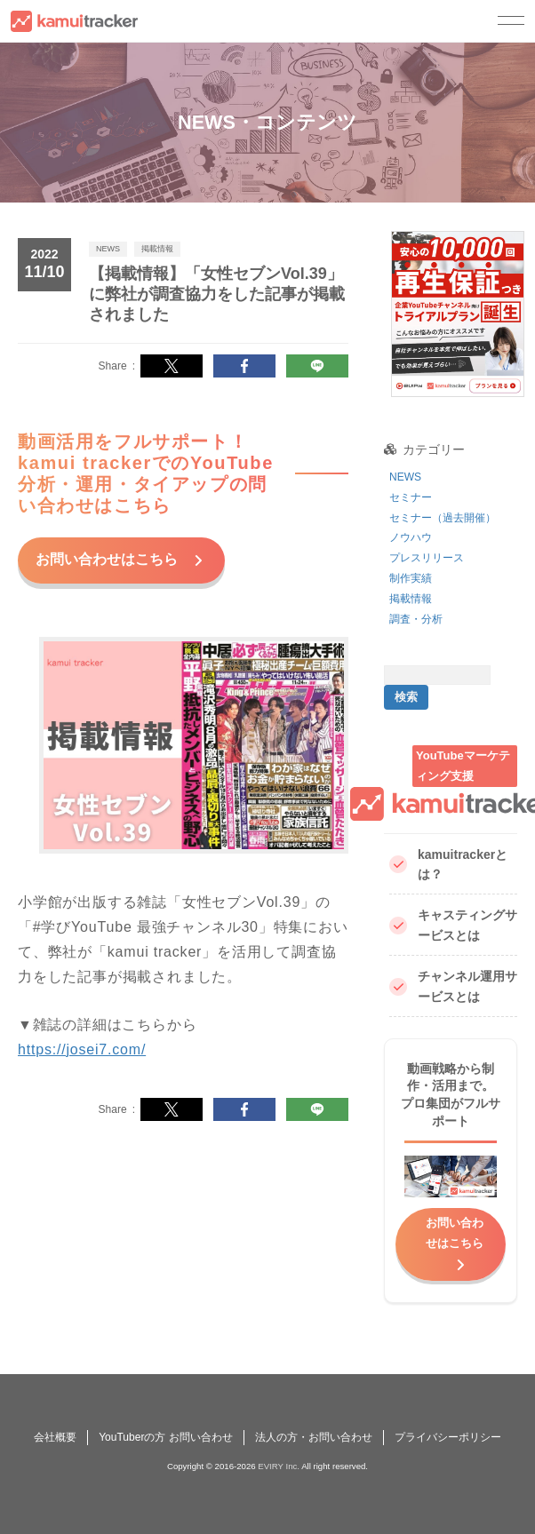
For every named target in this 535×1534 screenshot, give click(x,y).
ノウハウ (410, 537)
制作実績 (410, 578)
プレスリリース (426, 558)
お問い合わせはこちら (108, 557)
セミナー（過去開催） (442, 518)
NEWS (405, 477)
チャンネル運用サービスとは (453, 986)
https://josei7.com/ (82, 1046)
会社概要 (55, 1437)
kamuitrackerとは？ (448, 864)
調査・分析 (416, 619)
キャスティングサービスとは (453, 925)
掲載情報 (410, 598)
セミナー (410, 497)
